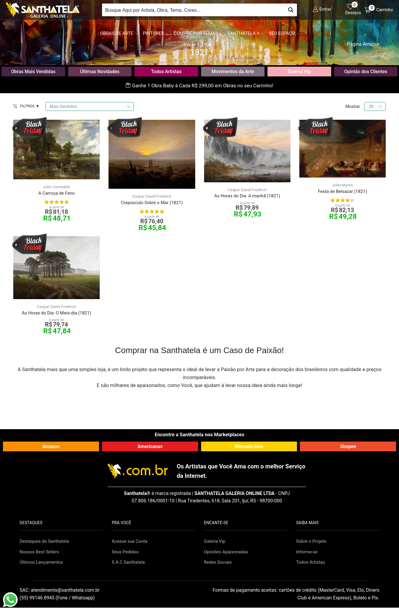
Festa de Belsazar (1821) (342, 192)
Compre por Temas (197, 33)
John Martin (342, 185)
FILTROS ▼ (26, 106)
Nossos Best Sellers (41, 553)
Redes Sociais (219, 564)
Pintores (155, 33)
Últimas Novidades (100, 71)
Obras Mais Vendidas (33, 71)
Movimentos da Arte (232, 71)
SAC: (60, 592)
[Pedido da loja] (90, 106)
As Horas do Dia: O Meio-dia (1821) (56, 314)
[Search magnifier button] (290, 10)
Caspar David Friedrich (152, 196)
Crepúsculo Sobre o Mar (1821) (151, 203)
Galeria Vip (299, 71)
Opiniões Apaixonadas (227, 553)
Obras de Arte (118, 33)
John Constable (56, 187)
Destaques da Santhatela (46, 542)
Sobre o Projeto (312, 542)
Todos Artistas (166, 71)
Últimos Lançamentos (42, 564)
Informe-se (307, 553)
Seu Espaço (284, 33)
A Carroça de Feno (56, 193)
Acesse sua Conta (131, 542)
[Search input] (193, 10)
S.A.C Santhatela (129, 564)
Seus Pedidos (126, 553)
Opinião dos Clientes (365, 71)
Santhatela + (245, 33)
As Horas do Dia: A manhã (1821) (247, 196)
